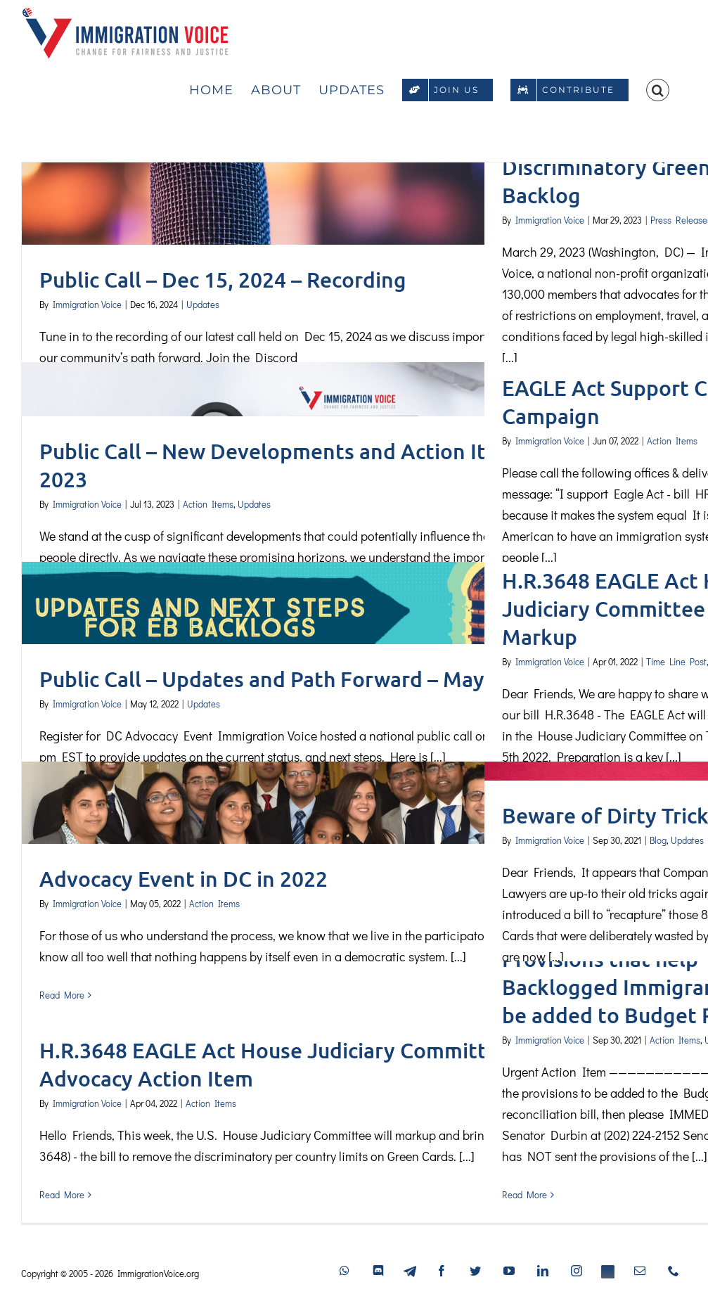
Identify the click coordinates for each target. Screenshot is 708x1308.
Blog (658, 840)
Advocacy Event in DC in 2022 (183, 878)
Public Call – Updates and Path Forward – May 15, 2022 (305, 678)
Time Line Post (676, 661)
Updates (202, 304)
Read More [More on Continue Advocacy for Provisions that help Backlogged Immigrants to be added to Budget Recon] (524, 1194)
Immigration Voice (87, 304)
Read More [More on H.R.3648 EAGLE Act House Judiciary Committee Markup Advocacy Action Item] (61, 1194)
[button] (657, 88)
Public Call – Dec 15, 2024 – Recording (222, 279)
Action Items (208, 504)
